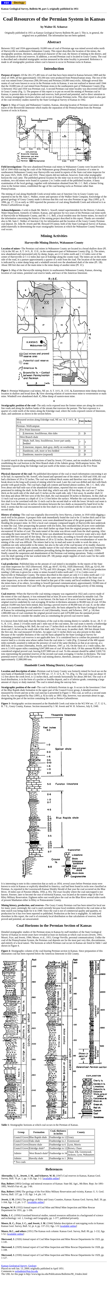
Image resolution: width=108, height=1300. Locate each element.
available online (51, 1178)
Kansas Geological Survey (14, 1265)
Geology (32, 1265)
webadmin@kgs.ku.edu (26, 1271)
